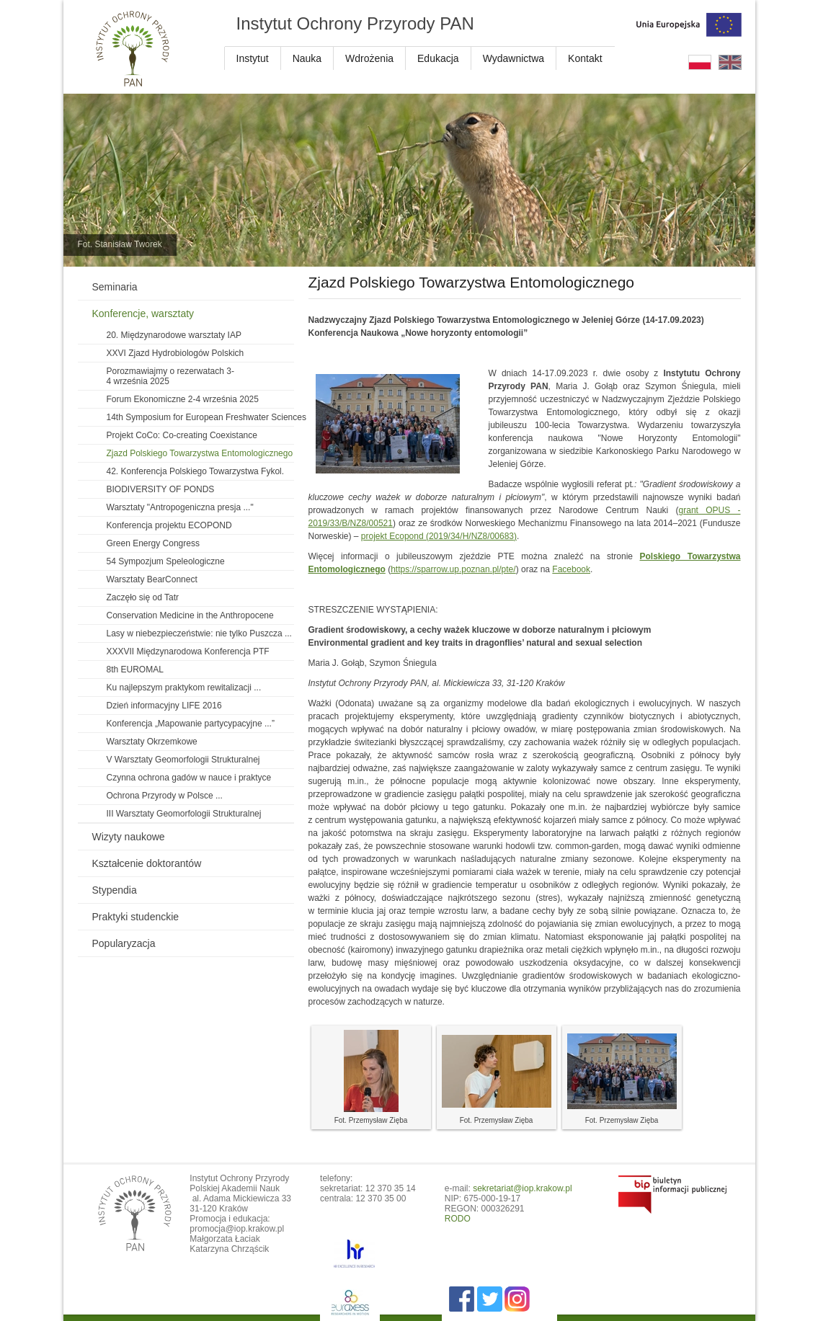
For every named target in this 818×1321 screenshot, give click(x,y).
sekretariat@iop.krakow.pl (522, 1188)
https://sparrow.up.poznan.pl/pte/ (453, 569)
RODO (458, 1219)
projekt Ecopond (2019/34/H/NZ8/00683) (439, 536)
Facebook (571, 569)
